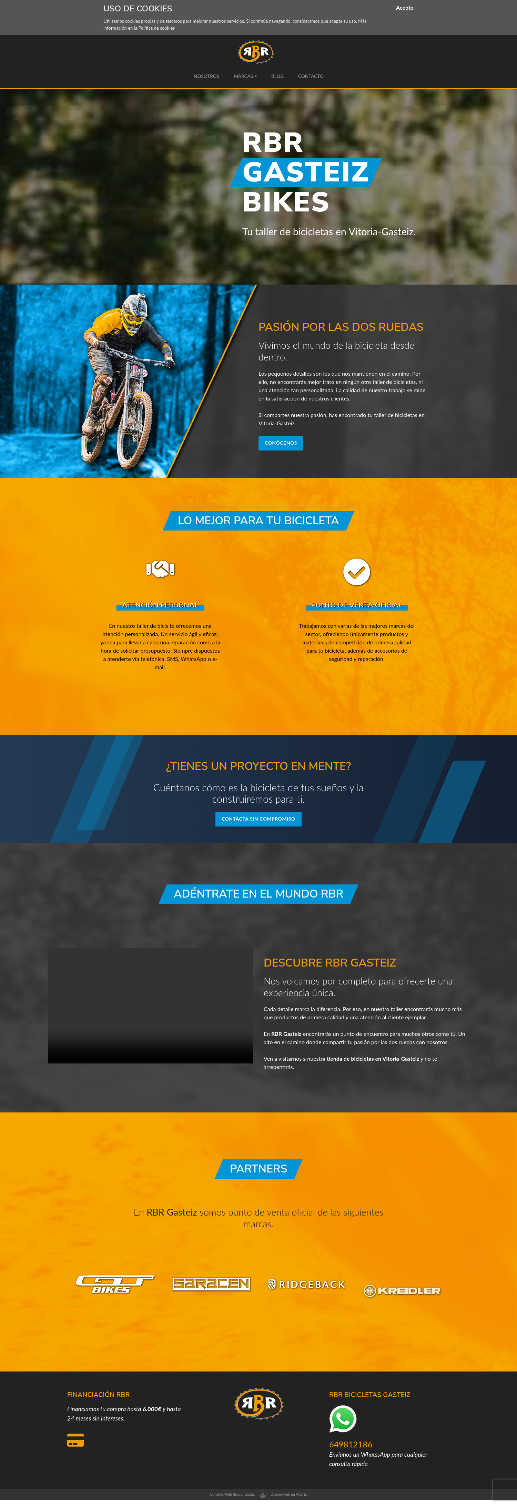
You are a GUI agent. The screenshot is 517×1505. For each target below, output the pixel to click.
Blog (277, 76)
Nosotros (206, 76)
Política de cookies (156, 28)
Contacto (310, 76)
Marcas (243, 76)
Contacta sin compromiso (258, 822)
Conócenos (285, 444)
